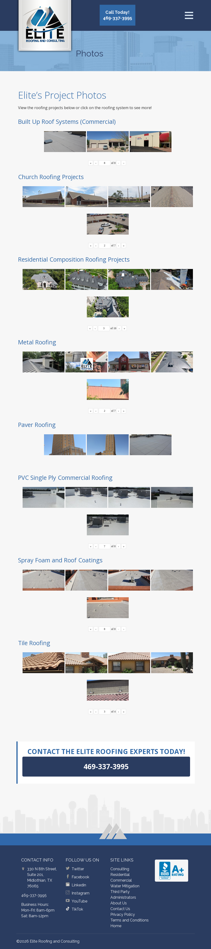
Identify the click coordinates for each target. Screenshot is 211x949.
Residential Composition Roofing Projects (74, 259)
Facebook (80, 877)
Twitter (78, 869)
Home (115, 926)
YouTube (79, 901)
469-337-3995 (34, 895)
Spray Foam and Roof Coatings (60, 560)
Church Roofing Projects (51, 177)
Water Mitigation (124, 886)
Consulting (119, 869)
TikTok (77, 909)
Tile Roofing (34, 643)
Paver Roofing (37, 425)
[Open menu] (189, 15)
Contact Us (120, 909)
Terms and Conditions (129, 920)
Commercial (121, 880)
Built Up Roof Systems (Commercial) (67, 121)
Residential (120, 874)
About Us (118, 903)
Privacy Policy (122, 914)
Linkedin (79, 885)
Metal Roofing (37, 342)
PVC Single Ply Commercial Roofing (65, 477)
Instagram (80, 893)
